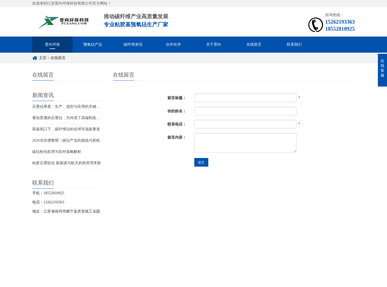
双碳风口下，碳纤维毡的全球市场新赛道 (66, 129)
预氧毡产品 (92, 44)
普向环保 (52, 44)
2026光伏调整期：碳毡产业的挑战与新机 (66, 140)
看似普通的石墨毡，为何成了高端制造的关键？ (71, 118)
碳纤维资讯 (133, 44)
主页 (42, 58)
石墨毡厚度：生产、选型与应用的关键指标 (68, 107)
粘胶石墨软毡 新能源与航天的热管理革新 (66, 163)
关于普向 (213, 44)
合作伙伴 (173, 44)
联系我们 (294, 44)
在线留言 (253, 44)
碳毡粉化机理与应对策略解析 (56, 152)
